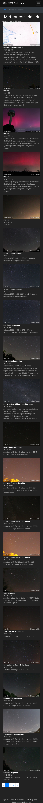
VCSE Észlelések (13, 3)
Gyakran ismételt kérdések (13, 800)
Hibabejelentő (32, 800)
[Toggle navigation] (38, 3)
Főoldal (4, 10)
